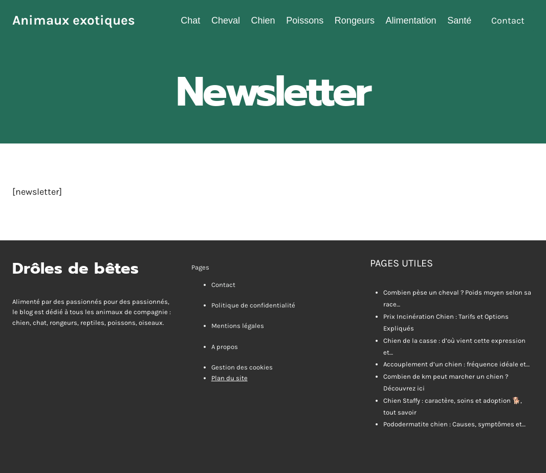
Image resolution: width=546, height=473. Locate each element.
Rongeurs (355, 20)
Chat (190, 20)
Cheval (225, 20)
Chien (263, 20)
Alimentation (411, 20)
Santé (459, 20)
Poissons (304, 20)
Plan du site (229, 378)
